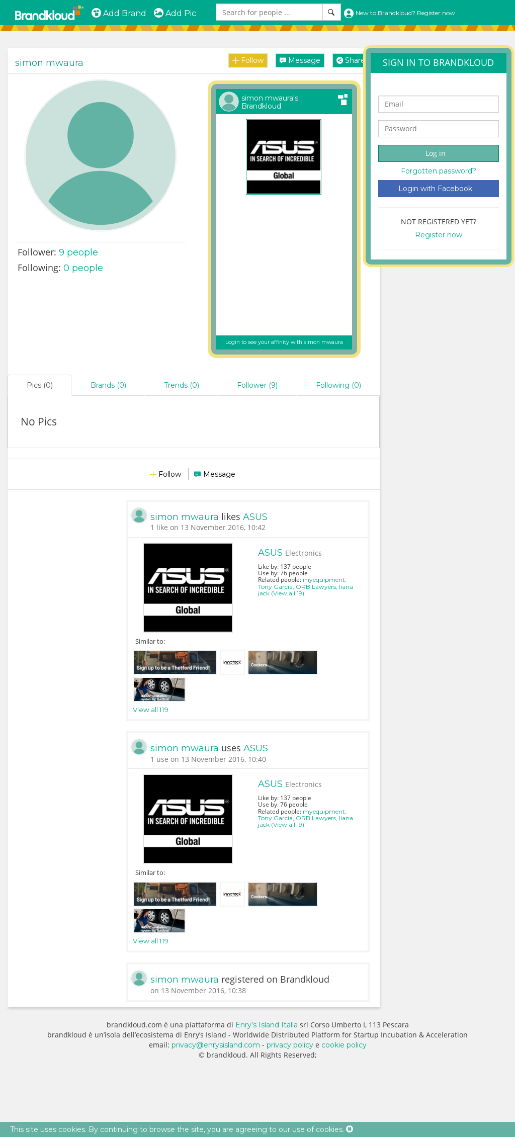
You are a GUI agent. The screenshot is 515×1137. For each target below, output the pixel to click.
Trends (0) (181, 385)
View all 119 (150, 710)
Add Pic (174, 13)
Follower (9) (257, 385)
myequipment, (325, 579)
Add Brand (118, 13)
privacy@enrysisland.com (215, 1044)
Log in (435, 153)
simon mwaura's (269, 102)
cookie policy (344, 1044)
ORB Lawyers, (317, 586)
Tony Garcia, (277, 586)
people (78, 252)
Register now (438, 234)
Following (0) (338, 385)
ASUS (255, 516)
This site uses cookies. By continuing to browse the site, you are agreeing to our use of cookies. (177, 1129)
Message (300, 60)
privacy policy (290, 1044)
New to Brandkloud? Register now (399, 13)
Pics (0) (40, 385)
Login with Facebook (435, 188)
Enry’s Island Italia (266, 1024)
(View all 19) (287, 593)
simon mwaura (49, 62)
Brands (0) (108, 385)
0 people (83, 268)
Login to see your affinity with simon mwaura (284, 342)
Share (350, 60)
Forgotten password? (438, 171)
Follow (248, 60)
